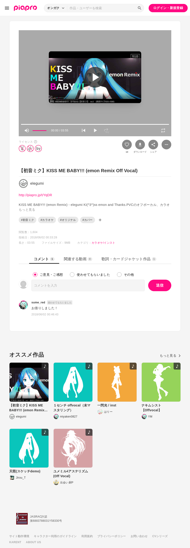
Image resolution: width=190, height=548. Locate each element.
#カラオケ (46, 220)
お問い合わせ (139, 536)
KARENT (15, 542)
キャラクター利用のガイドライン (55, 536)
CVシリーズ (160, 536)
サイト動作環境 (19, 536)
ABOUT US (33, 542)
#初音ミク (27, 220)
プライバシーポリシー (111, 536)
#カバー (88, 220)
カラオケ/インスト (103, 242)
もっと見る (170, 355)
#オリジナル (68, 220)
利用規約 (87, 536)
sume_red (38, 302)
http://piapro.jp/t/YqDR (35, 195)
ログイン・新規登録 (168, 8)
